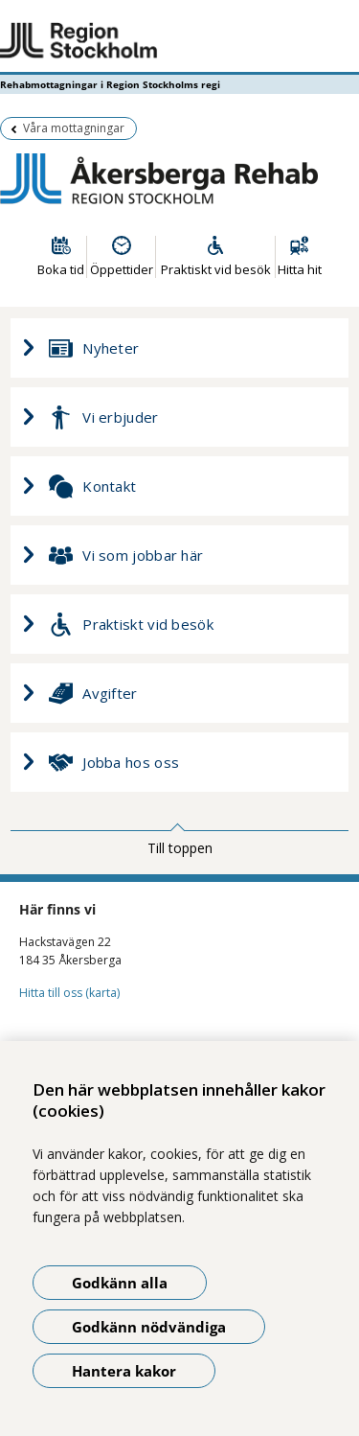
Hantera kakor (124, 1370)
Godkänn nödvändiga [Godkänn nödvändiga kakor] (149, 1326)
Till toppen (180, 848)
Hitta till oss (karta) (69, 992)
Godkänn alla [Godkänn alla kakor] (120, 1282)
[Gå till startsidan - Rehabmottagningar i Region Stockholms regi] (179, 41)
